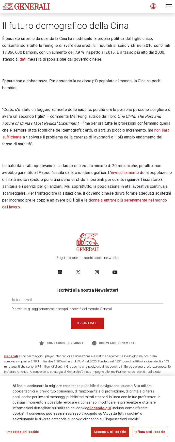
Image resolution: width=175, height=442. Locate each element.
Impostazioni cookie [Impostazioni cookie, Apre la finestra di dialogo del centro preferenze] (23, 432)
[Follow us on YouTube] (115, 272)
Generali (11, 356)
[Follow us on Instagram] (96, 272)
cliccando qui (99, 408)
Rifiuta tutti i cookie (150, 432)
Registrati (87, 323)
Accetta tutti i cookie (110, 432)
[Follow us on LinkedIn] (60, 272)
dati (23, 59)
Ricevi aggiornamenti (114, 343)
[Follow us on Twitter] (78, 272)
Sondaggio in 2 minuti (61, 343)
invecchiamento (125, 172)
